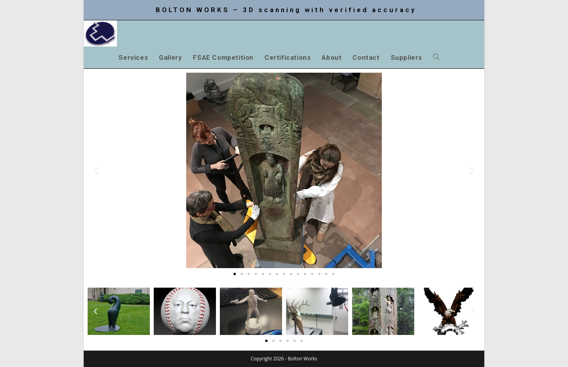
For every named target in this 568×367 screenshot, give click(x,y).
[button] (96, 170)
